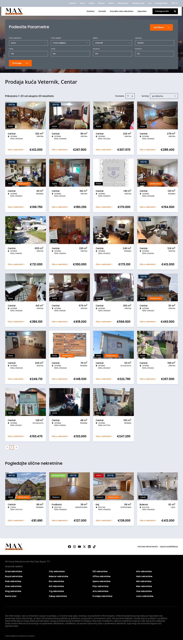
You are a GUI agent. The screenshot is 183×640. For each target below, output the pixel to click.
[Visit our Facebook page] (69, 545)
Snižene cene (138, 3)
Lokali (91, 3)
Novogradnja (161, 3)
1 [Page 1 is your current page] (11, 446)
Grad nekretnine (13, 570)
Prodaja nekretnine (102, 595)
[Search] (175, 11)
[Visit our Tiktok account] (94, 545)
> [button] (16, 446)
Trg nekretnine (56, 590)
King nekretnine (13, 590)
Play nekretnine (101, 585)
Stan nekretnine (13, 585)
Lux (149, 3)
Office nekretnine (102, 575)
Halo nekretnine (144, 575)
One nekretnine (144, 590)
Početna (90, 11)
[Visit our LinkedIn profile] (89, 545)
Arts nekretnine (100, 590)
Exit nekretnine (56, 585)
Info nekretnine (144, 570)
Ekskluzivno (123, 3)
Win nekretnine (143, 580)
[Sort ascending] (128, 95)
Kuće (82, 3)
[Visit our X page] (84, 545)
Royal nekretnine (13, 575)
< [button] (7, 446)
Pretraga (20, 62)
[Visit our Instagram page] (74, 545)
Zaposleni (141, 11)
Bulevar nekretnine (58, 575)
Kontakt (102, 11)
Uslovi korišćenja (169, 545)
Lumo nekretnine (144, 595)
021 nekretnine (100, 570)
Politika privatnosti (148, 545)
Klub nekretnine (13, 580)
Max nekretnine (144, 585)
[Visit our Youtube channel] (79, 545)
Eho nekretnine (56, 580)
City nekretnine (57, 570)
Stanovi (72, 3)
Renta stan (10, 595)
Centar (140, 42)
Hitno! (111, 3)
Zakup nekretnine (58, 595)
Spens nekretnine (101, 580)
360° (174, 3)
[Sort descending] (132, 95)
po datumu (157, 95)
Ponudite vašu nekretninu (121, 11)
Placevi (101, 3)
